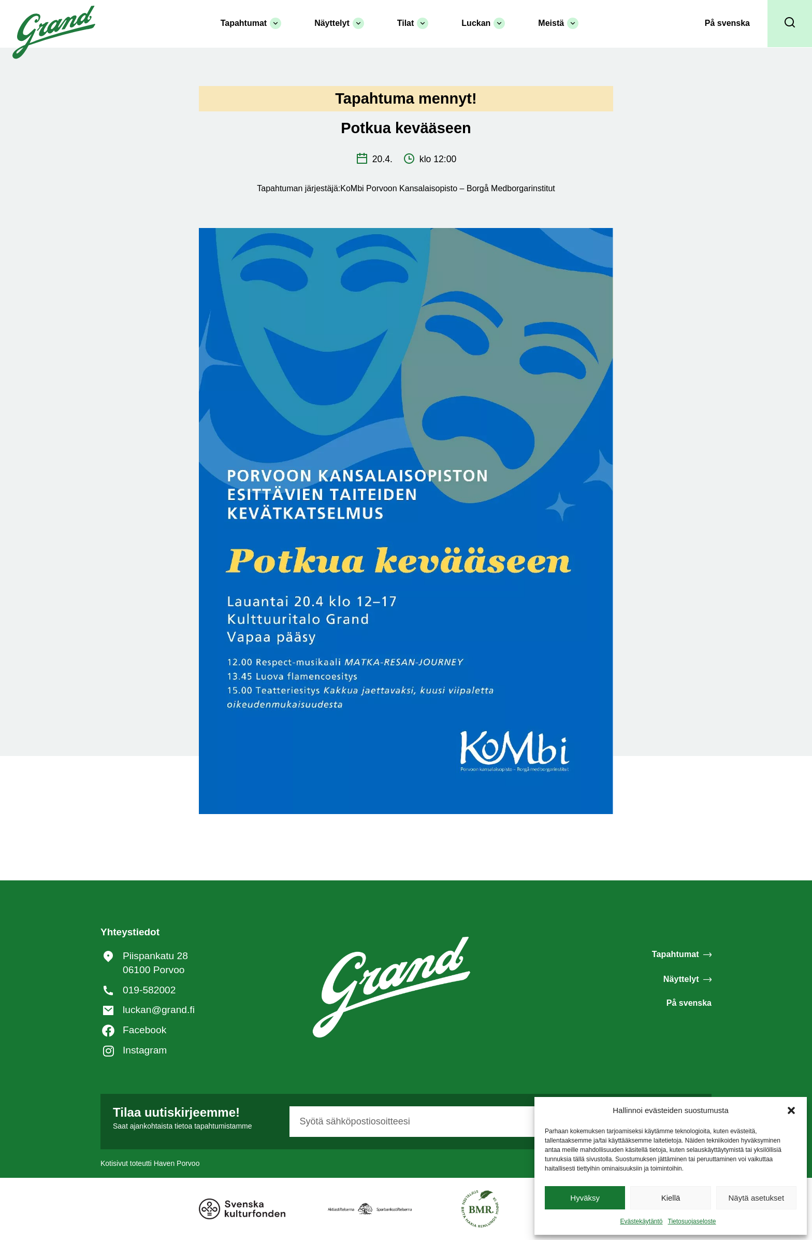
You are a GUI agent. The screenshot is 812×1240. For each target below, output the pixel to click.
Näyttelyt (339, 23)
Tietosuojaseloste (692, 1221)
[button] (791, 1110)
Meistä (558, 23)
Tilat (413, 23)
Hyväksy (585, 1197)
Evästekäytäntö (641, 1221)
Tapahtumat (251, 23)
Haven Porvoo (177, 1163)
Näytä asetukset (757, 1197)
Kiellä (670, 1197)
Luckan (483, 23)
